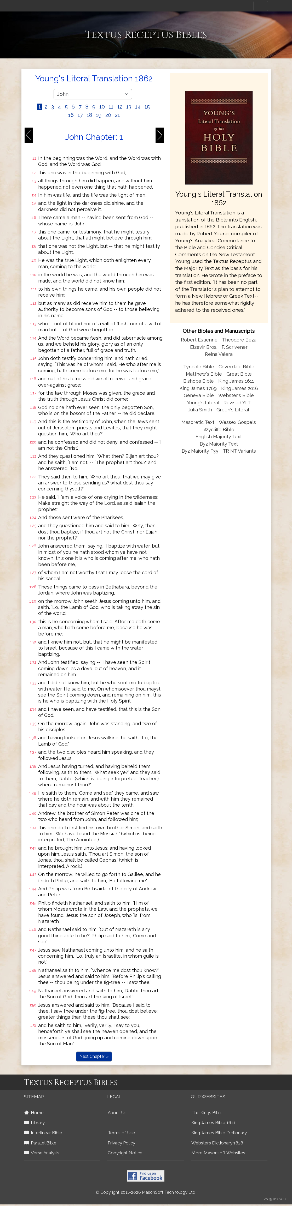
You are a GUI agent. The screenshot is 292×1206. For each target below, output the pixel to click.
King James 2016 (239, 388)
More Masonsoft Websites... (219, 1152)
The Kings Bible (206, 1112)
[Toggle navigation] (260, 6)
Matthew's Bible (204, 374)
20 (108, 115)
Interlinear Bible (43, 1132)
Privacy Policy (121, 1142)
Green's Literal (232, 409)
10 (102, 107)
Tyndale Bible (198, 366)
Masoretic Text (197, 422)
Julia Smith (200, 409)
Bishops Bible (198, 381)
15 (147, 107)
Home (34, 1112)
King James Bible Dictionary (219, 1132)
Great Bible (239, 374)
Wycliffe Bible (218, 429)
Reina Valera (219, 354)
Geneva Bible (199, 395)
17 (80, 115)
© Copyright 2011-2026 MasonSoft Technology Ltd (145, 1192)
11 (111, 107)
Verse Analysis (41, 1152)
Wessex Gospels (237, 422)
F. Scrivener (235, 347)
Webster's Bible (236, 395)
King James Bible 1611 (213, 1122)
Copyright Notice (125, 1152)
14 (138, 107)
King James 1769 (198, 388)
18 (89, 115)
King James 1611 (236, 381)
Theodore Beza (239, 340)
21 (117, 115)
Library (34, 1122)
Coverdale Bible (236, 366)
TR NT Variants (239, 451)
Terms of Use (121, 1132)
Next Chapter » (93, 1056)
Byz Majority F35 (200, 451)
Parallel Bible (40, 1142)
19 (99, 115)
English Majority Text (219, 436)
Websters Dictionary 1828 (217, 1142)
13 (129, 107)
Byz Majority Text (219, 444)
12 (120, 107)
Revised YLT (237, 402)
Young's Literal (203, 402)
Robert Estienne (199, 340)
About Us (117, 1112)
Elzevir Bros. (203, 347)
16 (71, 115)
